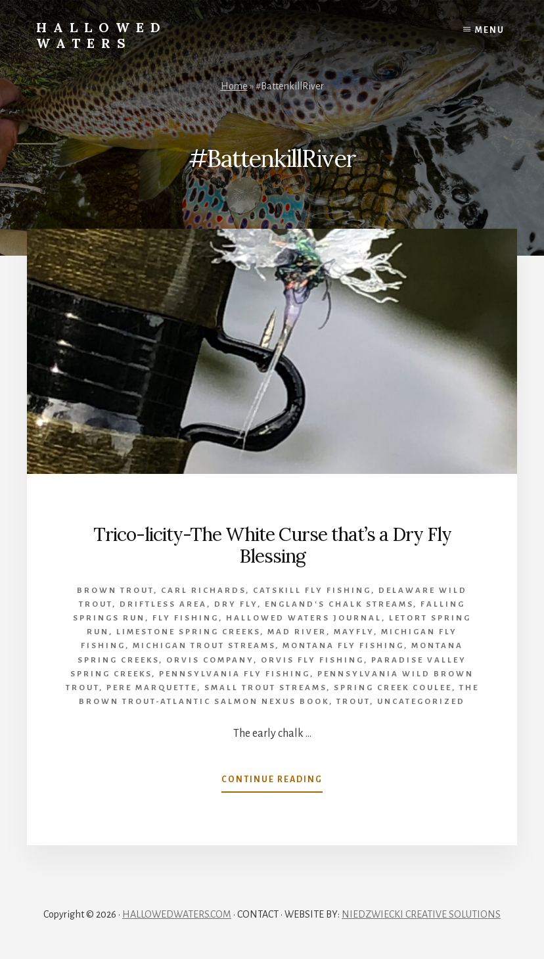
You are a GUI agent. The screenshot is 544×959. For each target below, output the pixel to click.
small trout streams (265, 688)
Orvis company (210, 660)
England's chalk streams (339, 604)
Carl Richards (203, 590)
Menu (490, 30)
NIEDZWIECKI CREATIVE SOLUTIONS (421, 914)
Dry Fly (236, 604)
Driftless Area (163, 604)
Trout (353, 701)
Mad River (297, 632)
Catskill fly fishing (312, 590)
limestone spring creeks (188, 632)
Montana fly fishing (343, 646)
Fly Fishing (185, 618)
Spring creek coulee (393, 688)
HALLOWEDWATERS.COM (176, 914)
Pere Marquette (151, 688)
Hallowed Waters (101, 35)
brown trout (115, 590)
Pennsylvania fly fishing (234, 674)
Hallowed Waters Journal (304, 618)
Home (234, 86)
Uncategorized (421, 701)
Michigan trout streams (204, 646)
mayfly (354, 632)
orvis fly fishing (312, 660)
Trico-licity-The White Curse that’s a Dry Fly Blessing (272, 546)
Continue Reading (272, 782)
